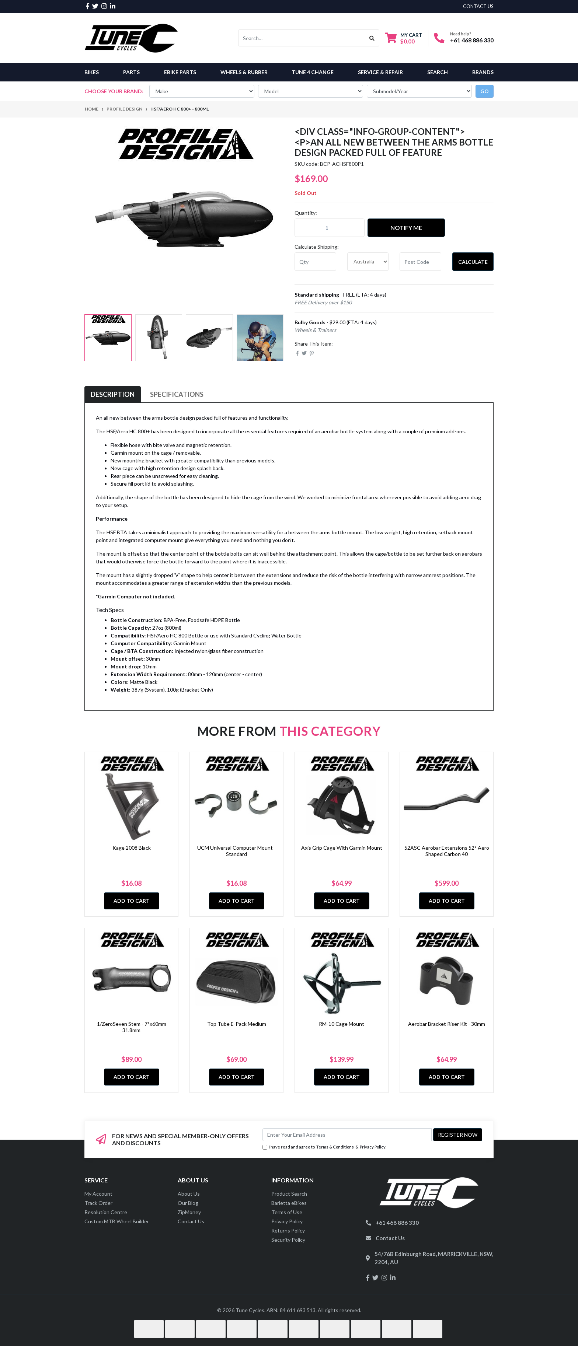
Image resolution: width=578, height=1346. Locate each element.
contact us (478, 6)
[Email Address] (347, 1134)
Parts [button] (131, 72)
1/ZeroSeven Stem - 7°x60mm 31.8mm (131, 1027)
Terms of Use (286, 1212)
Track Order (98, 1203)
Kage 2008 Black (131, 848)
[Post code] (420, 261)
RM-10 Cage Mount (341, 1024)
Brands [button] (483, 72)
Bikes (91, 72)
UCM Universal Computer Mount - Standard (236, 851)
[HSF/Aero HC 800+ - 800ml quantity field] (330, 227)
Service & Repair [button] (380, 72)
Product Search (289, 1194)
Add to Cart (132, 901)
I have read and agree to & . (324, 1147)
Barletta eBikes (289, 1203)
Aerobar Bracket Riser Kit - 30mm (446, 1024)
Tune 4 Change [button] (313, 72)
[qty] (315, 261)
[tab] (112, 394)
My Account (98, 1194)
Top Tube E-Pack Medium (236, 1024)
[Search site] (372, 37)
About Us (189, 1194)
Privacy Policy (373, 1146)
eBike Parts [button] (180, 72)
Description (113, 394)
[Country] (368, 261)
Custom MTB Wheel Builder (116, 1221)
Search (437, 72)
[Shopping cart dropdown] (403, 38)
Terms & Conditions (335, 1146)
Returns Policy (288, 1230)
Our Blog (188, 1203)
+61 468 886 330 (472, 39)
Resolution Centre (105, 1212)
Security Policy (288, 1240)
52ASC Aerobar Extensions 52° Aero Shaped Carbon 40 (446, 851)
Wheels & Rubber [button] (244, 72)
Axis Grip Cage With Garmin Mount (341, 848)
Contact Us (191, 1221)
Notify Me (406, 227)
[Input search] (301, 37)
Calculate (473, 262)
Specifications (176, 394)
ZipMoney (189, 1212)
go (484, 91)
